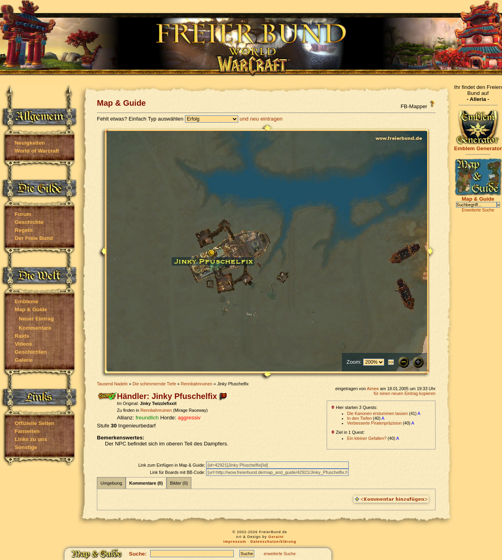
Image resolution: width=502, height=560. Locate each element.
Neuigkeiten (30, 143)
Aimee (373, 388)
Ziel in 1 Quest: (348, 432)
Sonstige (26, 447)
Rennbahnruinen (197, 383)
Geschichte (29, 222)
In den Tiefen (359, 418)
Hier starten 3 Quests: (354, 407)
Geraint (276, 537)
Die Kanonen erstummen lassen (377, 413)
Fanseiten (27, 431)
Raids (22, 336)
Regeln (23, 230)
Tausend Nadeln (112, 383)
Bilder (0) (179, 483)
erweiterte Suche (280, 553)
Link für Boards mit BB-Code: (178, 472)
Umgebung (111, 483)
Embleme (26, 301)
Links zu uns (31, 439)
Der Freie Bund (34, 238)
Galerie (24, 360)
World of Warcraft (37, 151)
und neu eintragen (261, 119)
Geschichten (31, 352)
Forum (23, 214)
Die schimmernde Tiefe (154, 383)
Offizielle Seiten (34, 423)
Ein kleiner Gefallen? (366, 438)
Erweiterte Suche (478, 209)
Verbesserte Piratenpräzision (374, 423)
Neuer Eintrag (36, 319)
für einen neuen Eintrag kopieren (404, 393)
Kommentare (35, 328)
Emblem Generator (478, 146)
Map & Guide (31, 309)
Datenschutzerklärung (274, 542)
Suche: (138, 554)
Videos (23, 344)
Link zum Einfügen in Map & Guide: (172, 465)
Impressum (234, 542)
